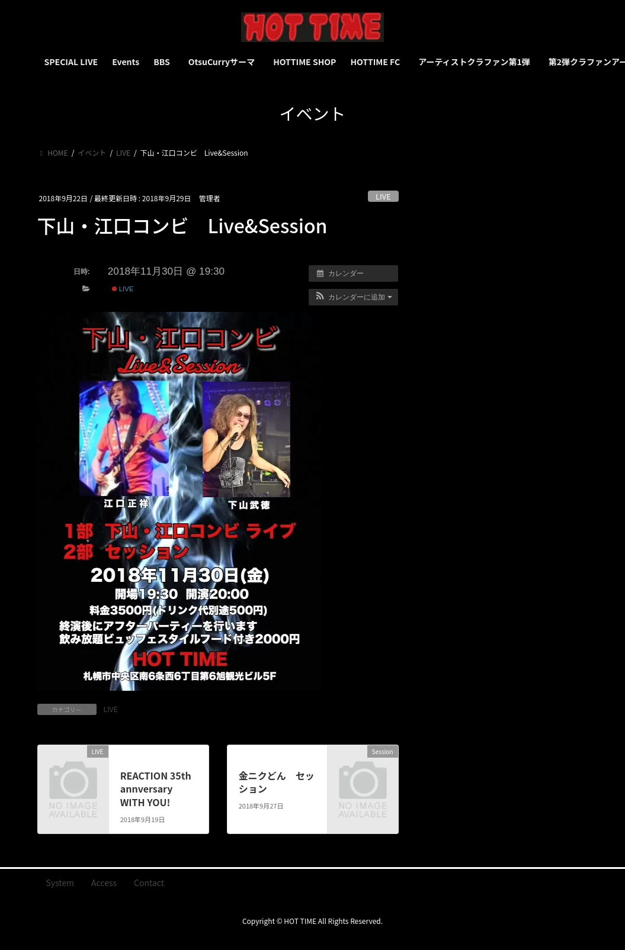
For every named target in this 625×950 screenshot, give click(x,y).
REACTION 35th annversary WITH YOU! (155, 788)
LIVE (383, 196)
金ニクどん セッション (277, 782)
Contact (149, 882)
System (60, 882)
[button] (353, 297)
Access (104, 882)
